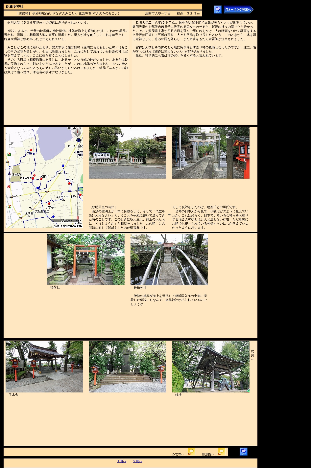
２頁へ (137, 461)
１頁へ (121, 461)
